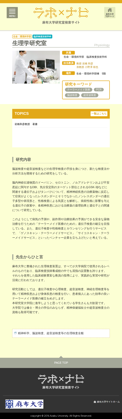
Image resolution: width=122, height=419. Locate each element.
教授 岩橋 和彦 (84, 63)
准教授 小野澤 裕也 (87, 67)
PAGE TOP (61, 362)
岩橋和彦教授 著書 (26, 124)
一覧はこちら (99, 113)
